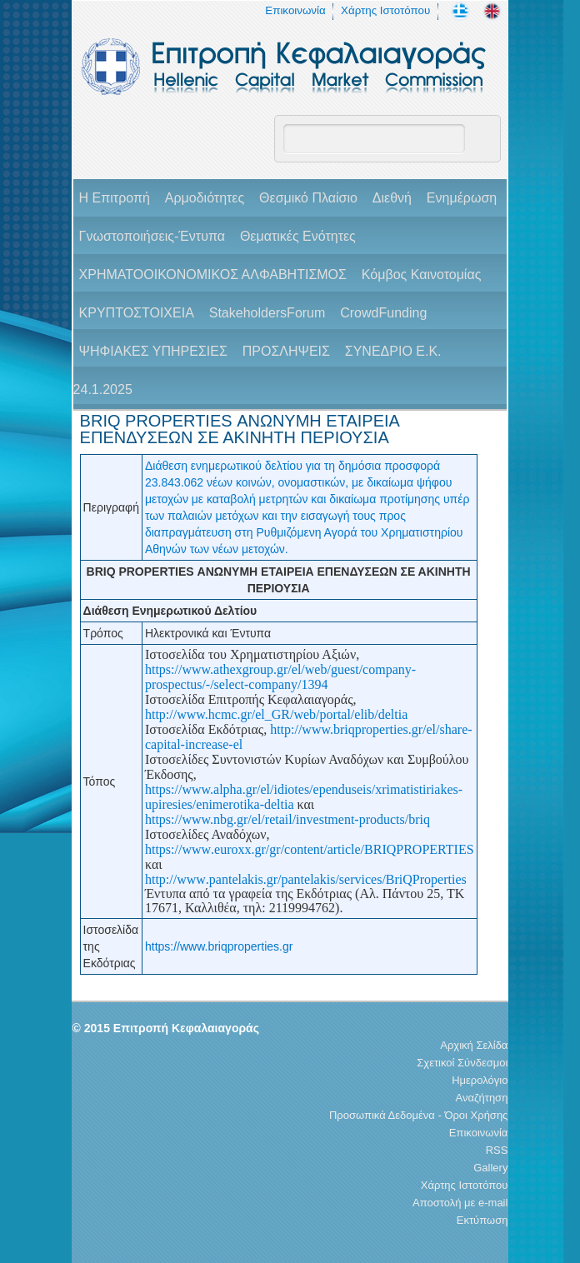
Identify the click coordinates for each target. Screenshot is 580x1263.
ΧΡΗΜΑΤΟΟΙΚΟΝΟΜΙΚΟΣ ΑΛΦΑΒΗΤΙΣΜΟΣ (213, 274)
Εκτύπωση (482, 1220)
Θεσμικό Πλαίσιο (308, 198)
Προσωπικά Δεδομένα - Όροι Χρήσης (418, 1115)
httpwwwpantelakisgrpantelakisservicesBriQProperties (306, 879)
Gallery (490, 1167)
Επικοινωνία (295, 10)
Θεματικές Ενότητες (298, 236)
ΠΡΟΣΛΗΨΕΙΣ (286, 351)
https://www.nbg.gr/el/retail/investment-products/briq (287, 819)
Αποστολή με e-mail (460, 1202)
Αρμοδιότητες (204, 198)
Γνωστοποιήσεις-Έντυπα (152, 236)
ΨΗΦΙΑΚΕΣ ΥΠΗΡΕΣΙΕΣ (153, 351)
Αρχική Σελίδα (474, 1045)
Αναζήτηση (482, 1097)
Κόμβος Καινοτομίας (422, 274)
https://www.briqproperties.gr (218, 946)
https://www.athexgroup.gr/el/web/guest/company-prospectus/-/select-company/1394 (280, 676)
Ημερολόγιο (480, 1080)
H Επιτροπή (114, 198)
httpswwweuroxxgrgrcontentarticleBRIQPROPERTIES (309, 849)
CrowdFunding (383, 313)
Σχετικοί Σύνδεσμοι (462, 1062)
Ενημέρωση (462, 198)
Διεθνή (392, 198)
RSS (497, 1150)
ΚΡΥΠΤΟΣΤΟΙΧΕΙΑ (136, 313)
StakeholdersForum (267, 313)
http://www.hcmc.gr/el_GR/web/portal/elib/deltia (276, 714)
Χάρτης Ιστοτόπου (385, 10)
